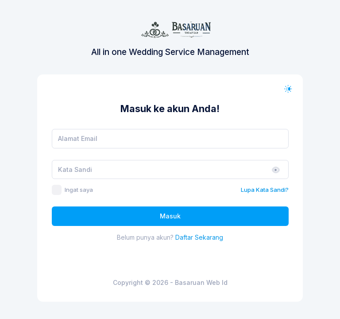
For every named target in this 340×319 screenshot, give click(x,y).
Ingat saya (79, 189)
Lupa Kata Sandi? (265, 189)
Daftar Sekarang (199, 237)
